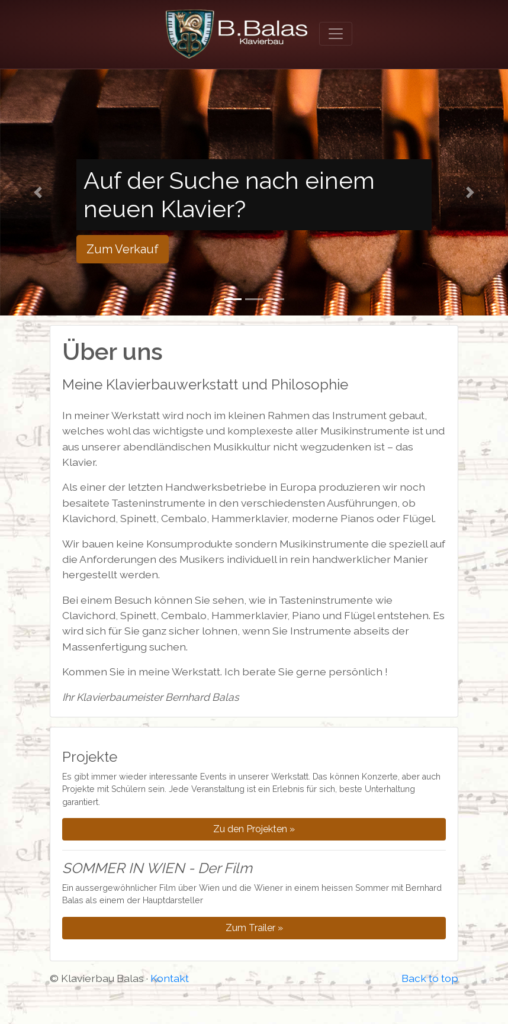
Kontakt (169, 978)
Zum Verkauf (122, 249)
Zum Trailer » (254, 927)
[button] (38, 192)
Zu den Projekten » (254, 829)
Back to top (429, 978)
